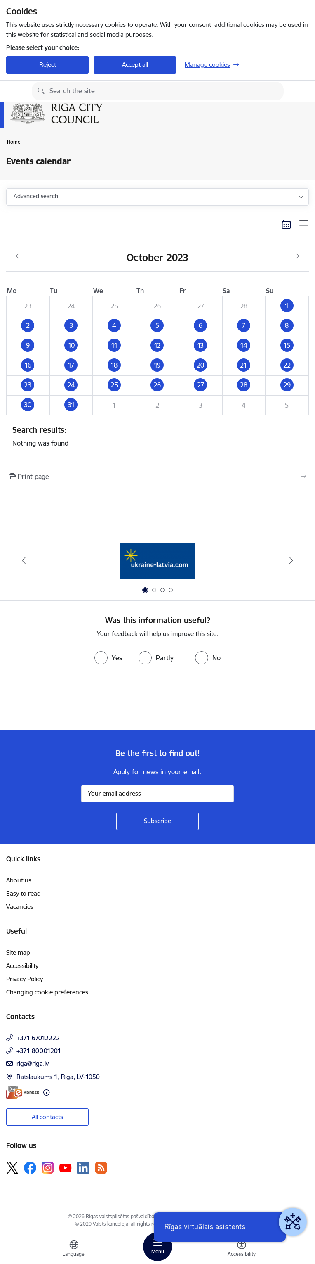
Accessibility (22, 966)
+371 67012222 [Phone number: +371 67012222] (38, 1038)
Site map (18, 952)
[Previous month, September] (17, 256)
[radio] (108, 657)
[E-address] (22, 1092)
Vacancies (19, 907)
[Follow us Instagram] (48, 1168)
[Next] (291, 560)
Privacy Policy (24, 979)
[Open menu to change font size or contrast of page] (241, 1249)
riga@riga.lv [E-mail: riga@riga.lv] (32, 1063)
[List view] (304, 224)
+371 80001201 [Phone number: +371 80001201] (38, 1051)
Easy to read (23, 893)
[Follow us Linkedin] (83, 1168)
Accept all (135, 65)
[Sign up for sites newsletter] (157, 821)
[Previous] (23, 560)
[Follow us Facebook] (30, 1168)
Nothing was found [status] (157, 436)
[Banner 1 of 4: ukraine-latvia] (157, 560)
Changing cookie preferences (47, 992)
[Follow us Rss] (101, 1168)
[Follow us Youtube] (65, 1167)
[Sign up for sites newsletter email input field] (157, 793)
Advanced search (36, 196)
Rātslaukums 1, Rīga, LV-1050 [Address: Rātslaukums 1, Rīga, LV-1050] (58, 1077)
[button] (287, 306)
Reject (47, 65)
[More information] (46, 1092)
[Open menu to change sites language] (73, 1249)
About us (18, 880)
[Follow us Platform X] (12, 1168)
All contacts (47, 1117)
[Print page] (157, 476)
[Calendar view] (286, 224)
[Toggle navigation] (157, 1246)
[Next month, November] (297, 256)
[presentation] (69, 699)
